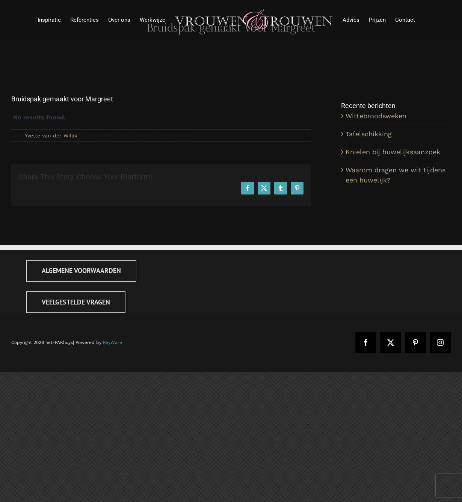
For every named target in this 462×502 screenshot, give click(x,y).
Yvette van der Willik (51, 136)
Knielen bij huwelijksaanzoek (393, 152)
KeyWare (112, 342)
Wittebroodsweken (376, 116)
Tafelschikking (369, 134)
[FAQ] (75, 302)
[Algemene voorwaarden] (81, 270)
